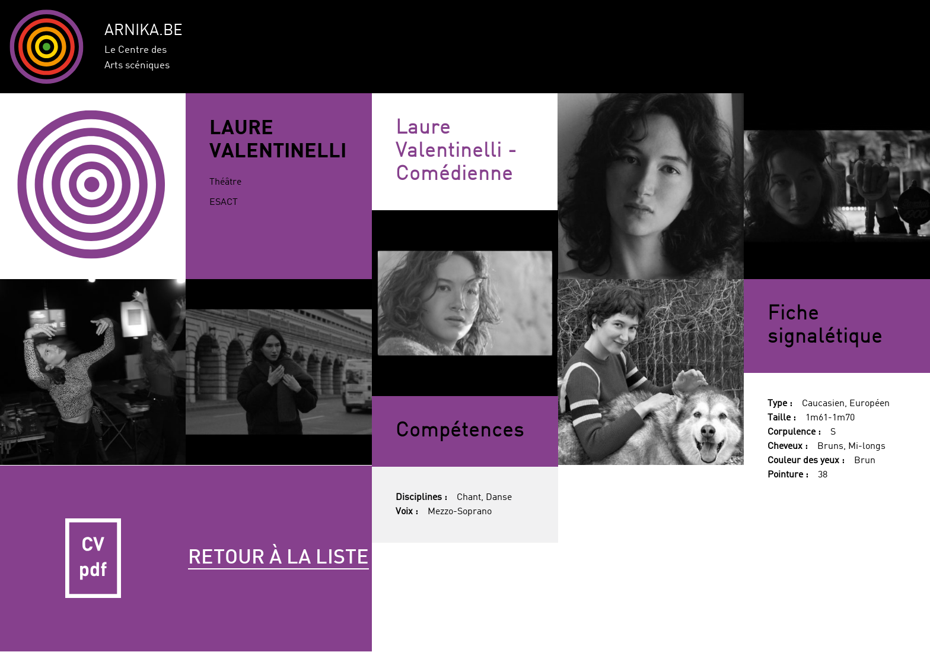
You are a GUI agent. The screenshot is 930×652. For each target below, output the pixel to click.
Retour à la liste (278, 558)
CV (93, 559)
